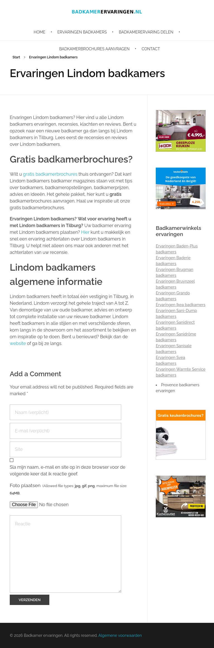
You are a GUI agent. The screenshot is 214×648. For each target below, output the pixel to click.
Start (16, 57)
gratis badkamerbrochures (51, 174)
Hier (85, 232)
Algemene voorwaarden (120, 635)
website (18, 343)
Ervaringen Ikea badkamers (180, 304)
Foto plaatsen (68, 488)
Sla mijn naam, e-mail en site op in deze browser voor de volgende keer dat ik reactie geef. (67, 470)
